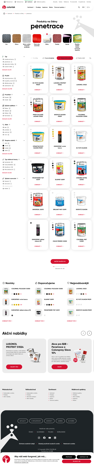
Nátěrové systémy (77, 393)
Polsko (50, 432)
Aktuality (55, 1)
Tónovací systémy (54, 400)
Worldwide (61, 432)
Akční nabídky (7, 396)
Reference (66, 1)
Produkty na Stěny (19, 13)
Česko (31, 432)
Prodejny (6, 394)
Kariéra (60, 1)
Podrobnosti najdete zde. (21, 462)
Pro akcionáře (73, 1)
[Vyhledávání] (79, 7)
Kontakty (89, 1)
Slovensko (40, 432)
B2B (83, 7)
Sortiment (10, 13)
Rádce (51, 398)
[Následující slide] (89, 333)
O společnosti (81, 1)
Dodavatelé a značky (9, 393)
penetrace (28, 13)
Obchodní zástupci (31, 396)
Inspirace (52, 396)
